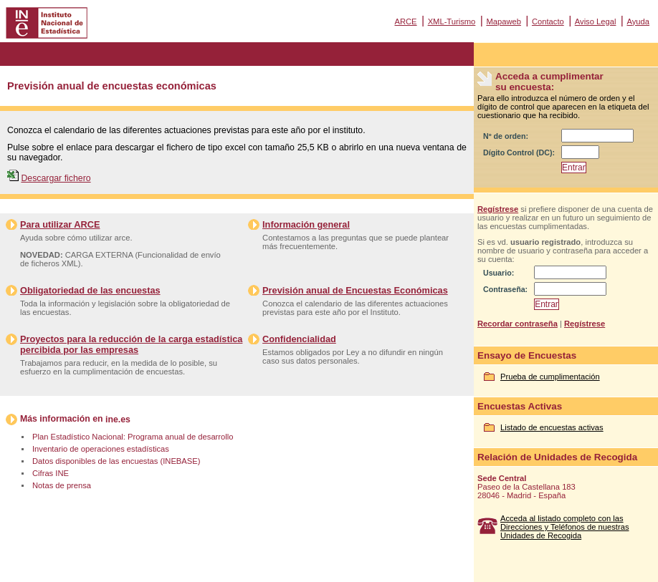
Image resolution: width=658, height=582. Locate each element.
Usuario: (498, 272)
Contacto (548, 21)
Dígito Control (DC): (519, 152)
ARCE (405, 21)
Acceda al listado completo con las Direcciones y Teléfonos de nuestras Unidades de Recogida (564, 527)
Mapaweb (503, 21)
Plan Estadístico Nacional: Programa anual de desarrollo (132, 436)
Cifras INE (50, 473)
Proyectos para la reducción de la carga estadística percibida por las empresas (131, 344)
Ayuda (637, 21)
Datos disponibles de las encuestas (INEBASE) (116, 461)
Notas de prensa (61, 485)
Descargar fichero (55, 178)
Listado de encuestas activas (552, 427)
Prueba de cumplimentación (550, 376)
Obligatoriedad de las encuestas (90, 290)
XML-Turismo (452, 21)
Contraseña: (505, 289)
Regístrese (497, 209)
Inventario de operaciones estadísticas (100, 449)
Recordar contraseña (517, 323)
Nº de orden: (505, 136)
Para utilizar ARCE (60, 224)
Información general (306, 224)
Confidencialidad (299, 339)
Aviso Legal (595, 21)
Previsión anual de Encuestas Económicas (355, 290)
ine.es (117, 419)
